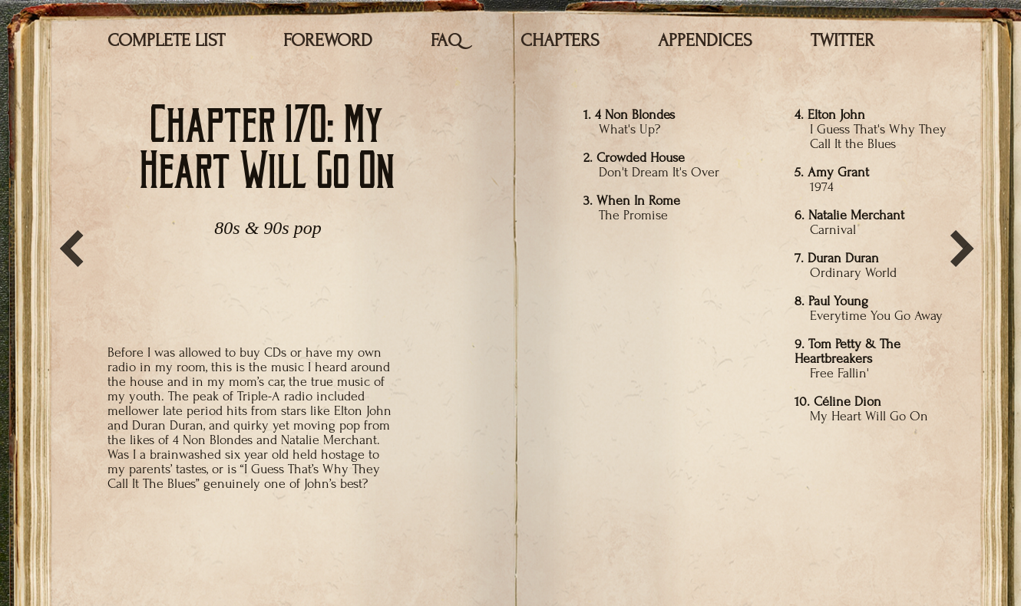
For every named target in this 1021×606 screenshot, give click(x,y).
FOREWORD (327, 40)
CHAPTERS (560, 40)
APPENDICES (705, 40)
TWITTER (842, 40)
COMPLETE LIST (166, 40)
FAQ (446, 40)
